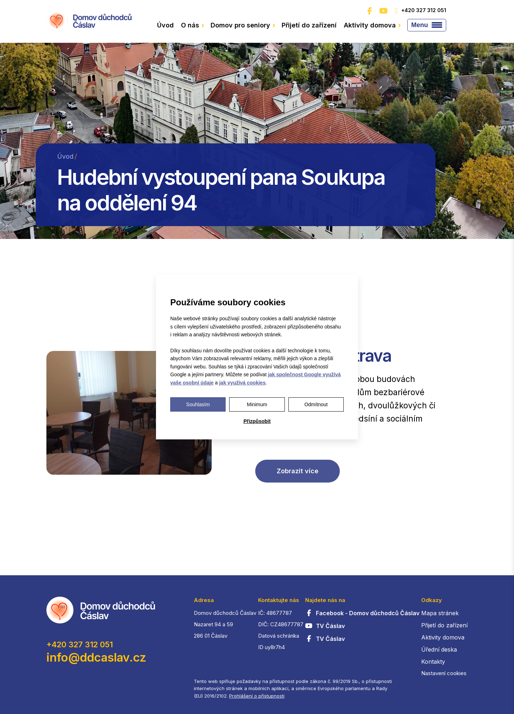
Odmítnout (316, 404)
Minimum (257, 404)
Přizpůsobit (257, 421)
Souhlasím (198, 404)
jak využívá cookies (242, 383)
